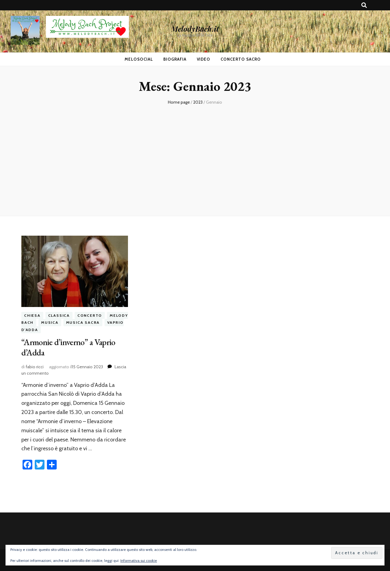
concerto (89, 315)
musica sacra (83, 322)
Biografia (174, 59)
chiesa (32, 315)
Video (204, 59)
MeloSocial (139, 59)
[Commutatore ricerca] (364, 5)
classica (59, 315)
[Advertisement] (195, 158)
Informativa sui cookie (138, 560)
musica (49, 322)
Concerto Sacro (241, 59)
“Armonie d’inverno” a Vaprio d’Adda (68, 347)
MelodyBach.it (195, 29)
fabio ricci (35, 366)
